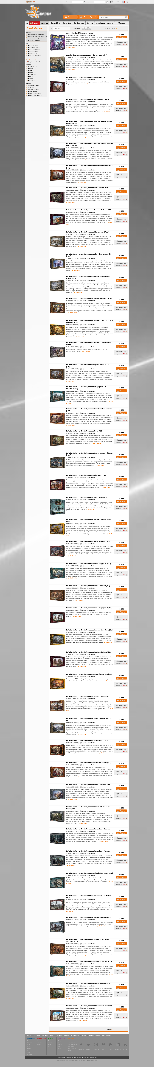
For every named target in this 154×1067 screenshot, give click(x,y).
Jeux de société (72, 1040)
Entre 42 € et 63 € (34, 49)
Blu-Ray (29, 1048)
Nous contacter (75, 1035)
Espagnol (32, 72)
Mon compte (72, 17)
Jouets (69, 1050)
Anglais (31, 70)
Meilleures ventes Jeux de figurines (37, 36)
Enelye (71, 1060)
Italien (30, 76)
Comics (39, 1040)
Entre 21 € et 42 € (34, 47)
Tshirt (28, 1052)
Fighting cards (69, 1057)
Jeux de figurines (72, 1044)
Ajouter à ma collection (87, 35)
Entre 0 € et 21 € (33, 45)
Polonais (31, 78)
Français (32, 74)
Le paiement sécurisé (94, 1035)
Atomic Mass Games (34, 85)
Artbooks (29, 1042)
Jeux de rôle (71, 1046)
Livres (28, 1044)
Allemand (32, 68)
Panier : (90, 17)
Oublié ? (118, 2)
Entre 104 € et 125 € (34, 55)
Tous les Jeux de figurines (35, 38)
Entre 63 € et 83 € (33, 51)
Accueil (29, 1035)
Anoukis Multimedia (92, 1060)
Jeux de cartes (72, 1042)
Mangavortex (77, 1057)
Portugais (31, 80)
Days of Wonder (33, 91)
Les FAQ (84, 1035)
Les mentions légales (47, 1035)
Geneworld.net (61, 1057)
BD (48, 1040)
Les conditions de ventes (62, 1035)
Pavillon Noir (93, 1057)
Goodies (29, 1054)
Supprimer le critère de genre (36, 61)
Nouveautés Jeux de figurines (36, 34)
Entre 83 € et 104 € (34, 53)
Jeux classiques (72, 1048)
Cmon (31, 87)
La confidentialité (106, 1035)
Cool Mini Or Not (33, 89)
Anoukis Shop (85, 1057)
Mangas (29, 1040)
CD (28, 1050)
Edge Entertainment (34, 93)
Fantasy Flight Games (35, 95)
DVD (28, 1046)
